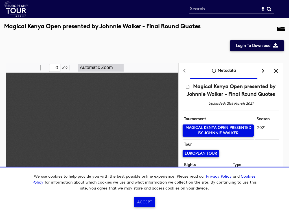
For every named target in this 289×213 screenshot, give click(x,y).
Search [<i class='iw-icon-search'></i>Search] (269, 9)
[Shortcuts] (281, 29)
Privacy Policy (219, 176)
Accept (144, 202)
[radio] (154, 68)
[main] (144, 107)
